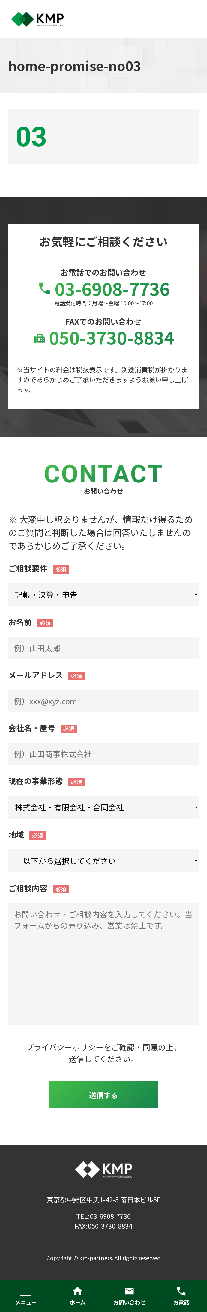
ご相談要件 (27, 568)
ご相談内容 (27, 887)
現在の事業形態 (35, 780)
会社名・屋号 (31, 727)
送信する (103, 1095)
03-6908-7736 (103, 288)
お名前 (20, 621)
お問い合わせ (129, 1295)
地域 (16, 834)
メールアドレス (35, 674)
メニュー (26, 1295)
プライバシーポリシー (65, 1046)
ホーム (78, 1295)
